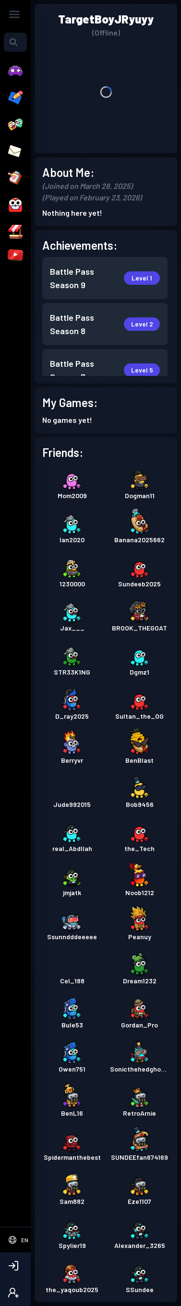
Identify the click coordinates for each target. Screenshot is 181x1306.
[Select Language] (18, 1239)
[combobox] (15, 42)
